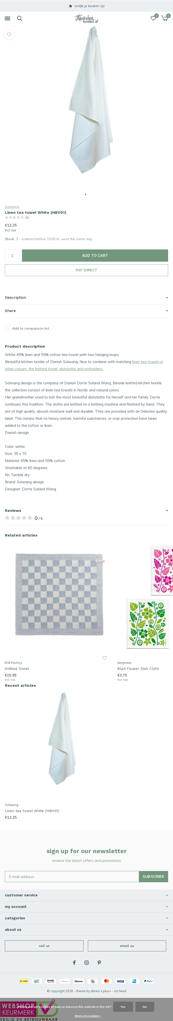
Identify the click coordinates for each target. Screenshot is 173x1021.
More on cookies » (88, 1016)
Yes (123, 1007)
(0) (27, 217)
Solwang (12, 206)
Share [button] (10, 310)
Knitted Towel (17, 668)
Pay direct (87, 270)
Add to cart (95, 255)
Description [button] (15, 297)
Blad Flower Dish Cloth (138, 668)
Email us (127, 946)
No (145, 1007)
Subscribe (153, 876)
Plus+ (107, 991)
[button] (7, 18)
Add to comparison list (30, 328)
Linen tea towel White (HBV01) (32, 811)
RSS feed (120, 991)
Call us (44, 946)
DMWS (95, 991)
